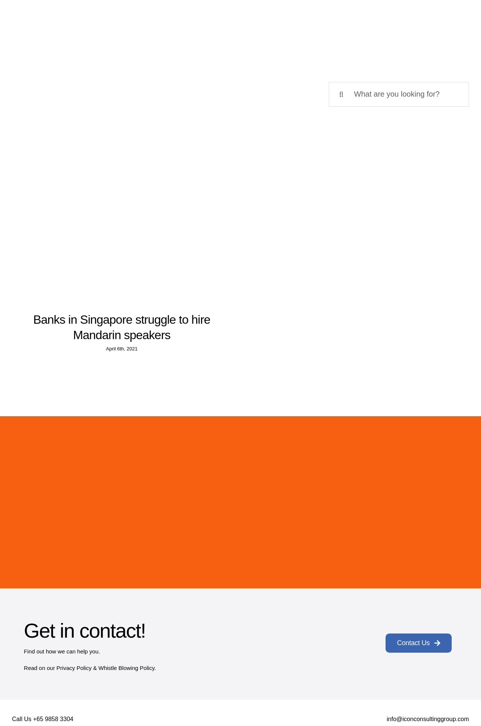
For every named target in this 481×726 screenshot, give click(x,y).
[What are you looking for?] (399, 94)
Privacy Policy (73, 668)
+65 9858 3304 (53, 719)
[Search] (341, 94)
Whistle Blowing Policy (126, 668)
